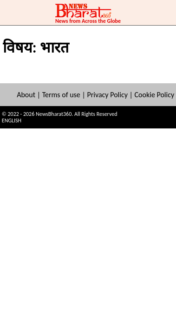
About (26, 94)
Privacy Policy (107, 94)
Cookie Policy (155, 94)
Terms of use (61, 94)
